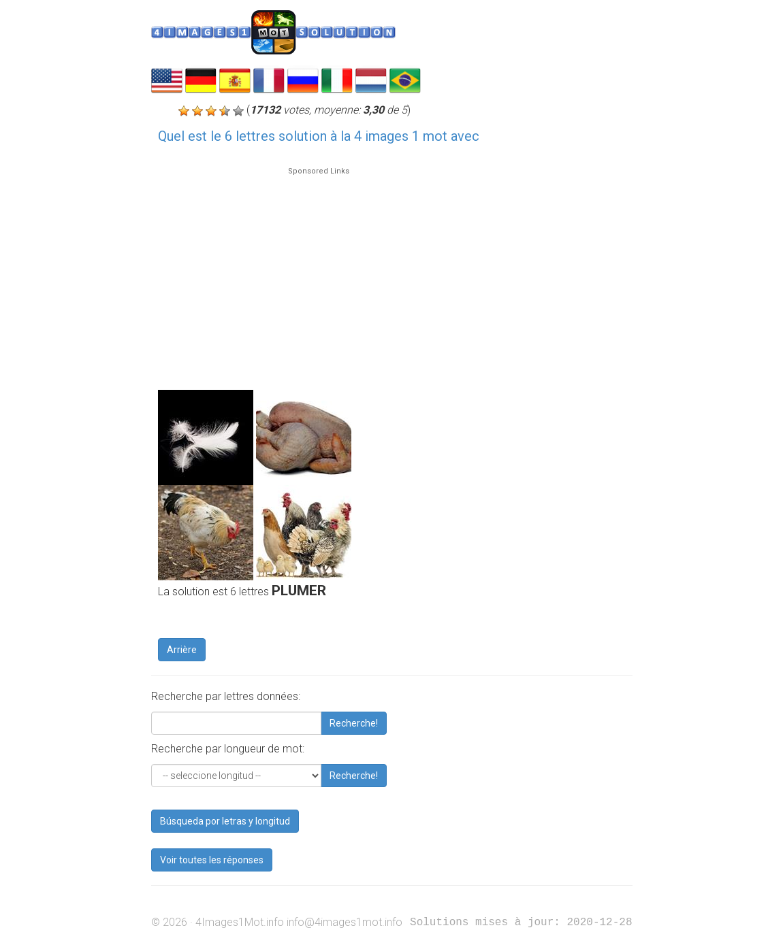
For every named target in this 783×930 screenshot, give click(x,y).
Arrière (182, 649)
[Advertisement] (318, 272)
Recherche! (354, 723)
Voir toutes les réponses (211, 859)
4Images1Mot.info (239, 922)
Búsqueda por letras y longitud (225, 821)
